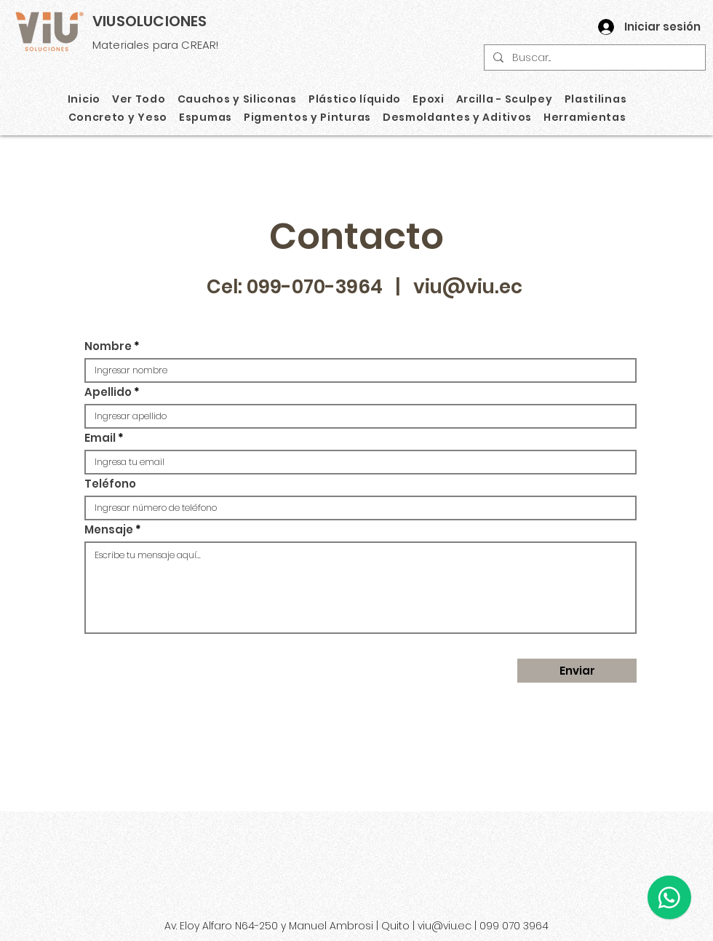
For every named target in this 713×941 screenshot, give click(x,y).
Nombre (108, 346)
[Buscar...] (593, 58)
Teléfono (110, 483)
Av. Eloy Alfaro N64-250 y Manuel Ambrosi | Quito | (291, 925)
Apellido (108, 391)
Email (100, 437)
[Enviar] (577, 671)
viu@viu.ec (467, 287)
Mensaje (108, 529)
